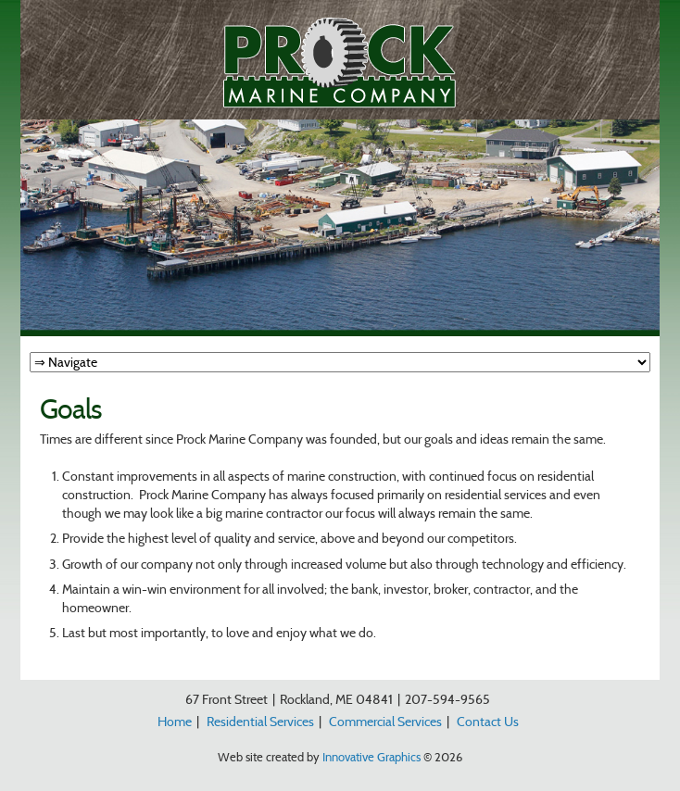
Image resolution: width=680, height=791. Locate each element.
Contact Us (488, 721)
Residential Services (260, 721)
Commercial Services (385, 721)
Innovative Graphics (371, 756)
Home (174, 721)
